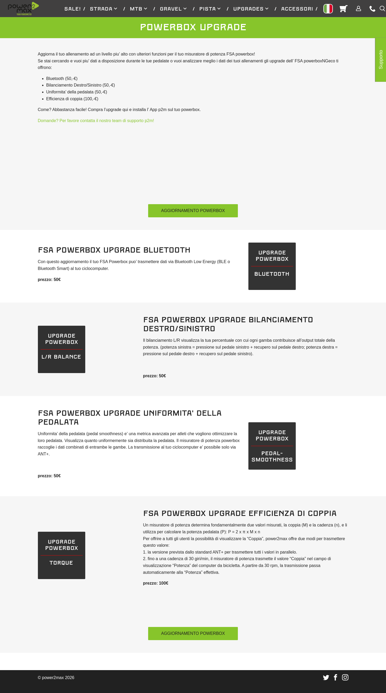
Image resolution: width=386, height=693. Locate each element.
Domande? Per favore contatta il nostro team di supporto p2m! (96, 120)
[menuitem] (73, 8)
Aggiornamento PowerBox (193, 210)
